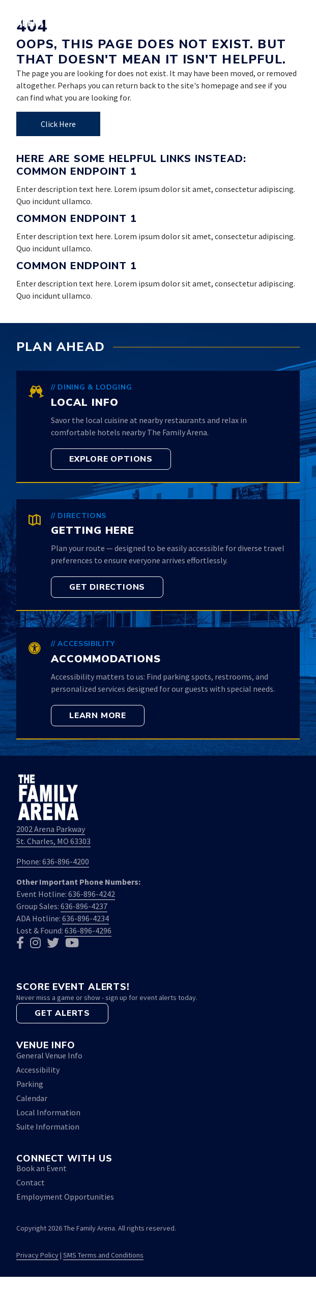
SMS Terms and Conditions (103, 1255)
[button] (263, 16)
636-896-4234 (85, 918)
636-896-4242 (91, 894)
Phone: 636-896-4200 (52, 861)
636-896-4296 (88, 930)
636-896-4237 (84, 906)
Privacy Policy (37, 1255)
